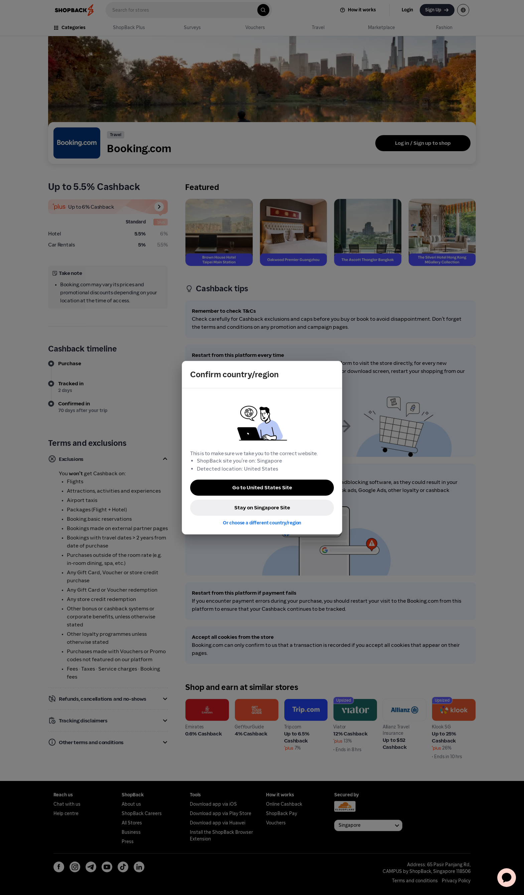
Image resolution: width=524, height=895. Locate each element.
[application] (506, 877)
